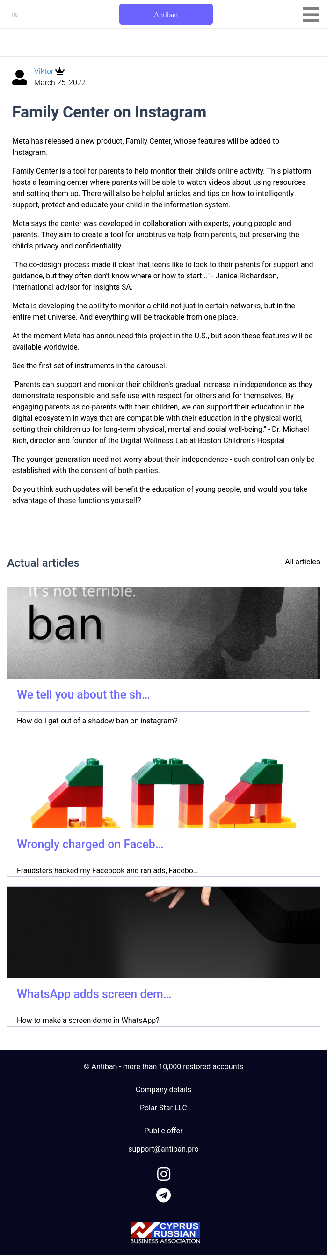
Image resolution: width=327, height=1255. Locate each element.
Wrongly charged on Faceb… (90, 844)
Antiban (166, 15)
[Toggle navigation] (311, 14)
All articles (302, 561)
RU (14, 15)
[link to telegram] (163, 1193)
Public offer (164, 1130)
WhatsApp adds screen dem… (94, 994)
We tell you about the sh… (83, 694)
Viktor (44, 71)
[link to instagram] (164, 1172)
